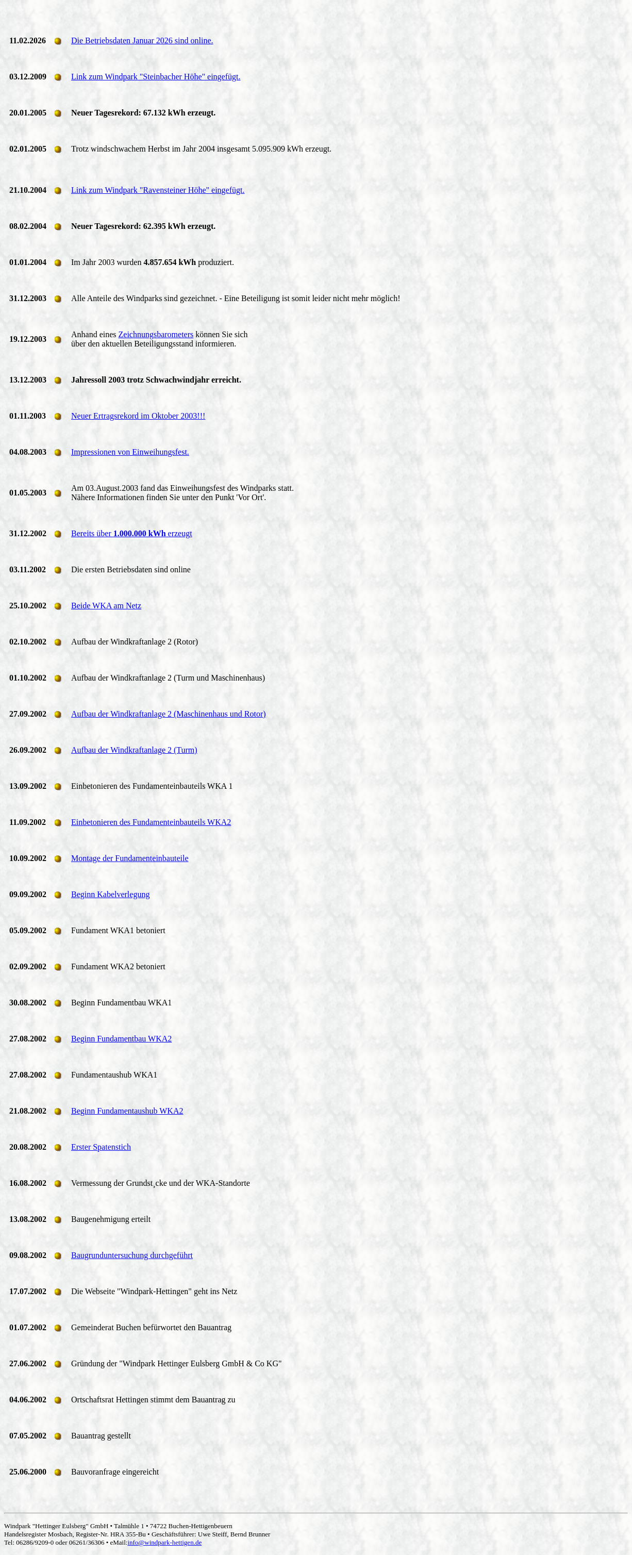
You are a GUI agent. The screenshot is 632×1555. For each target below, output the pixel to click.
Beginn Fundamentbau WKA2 (121, 1038)
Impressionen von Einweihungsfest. (130, 452)
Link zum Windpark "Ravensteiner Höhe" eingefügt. (157, 190)
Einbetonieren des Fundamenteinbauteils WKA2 (151, 822)
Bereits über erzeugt (131, 533)
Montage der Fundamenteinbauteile (129, 858)
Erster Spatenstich (101, 1147)
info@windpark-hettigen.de (164, 1542)
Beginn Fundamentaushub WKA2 (127, 1110)
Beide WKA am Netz (106, 605)
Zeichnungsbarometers (156, 334)
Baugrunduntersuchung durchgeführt (132, 1255)
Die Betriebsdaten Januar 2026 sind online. (142, 40)
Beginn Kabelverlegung (110, 894)
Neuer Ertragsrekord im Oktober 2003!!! (138, 415)
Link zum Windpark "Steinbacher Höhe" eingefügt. (155, 76)
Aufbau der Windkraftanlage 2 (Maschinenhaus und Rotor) (168, 713)
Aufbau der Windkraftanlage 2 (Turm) (134, 750)
